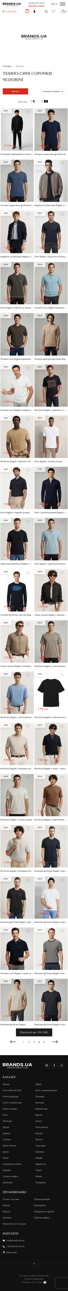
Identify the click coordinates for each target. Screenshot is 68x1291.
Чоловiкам (27, 11)
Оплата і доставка (11, 1199)
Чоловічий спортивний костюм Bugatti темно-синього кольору (17, 154)
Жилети (39, 1139)
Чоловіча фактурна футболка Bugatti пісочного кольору (51, 359)
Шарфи (39, 1158)
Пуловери (40, 1096)
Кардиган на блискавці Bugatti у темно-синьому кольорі (51, 205)
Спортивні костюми (12, 1164)
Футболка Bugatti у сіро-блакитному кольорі (17, 717)
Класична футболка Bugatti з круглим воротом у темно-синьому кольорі (51, 871)
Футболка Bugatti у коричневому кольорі (51, 819)
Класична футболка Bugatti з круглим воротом (17, 922)
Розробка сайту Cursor (34, 1282)
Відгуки (6, 1211)
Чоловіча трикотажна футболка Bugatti (17, 205)
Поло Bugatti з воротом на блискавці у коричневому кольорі (17, 307)
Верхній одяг (42, 1109)
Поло (5, 1115)
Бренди (6, 1084)
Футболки (7, 1121)
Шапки (39, 1176)
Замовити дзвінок (36, 5)
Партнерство (40, 1205)
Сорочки (7, 1139)
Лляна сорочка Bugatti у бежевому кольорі (17, 666)
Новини (6, 1205)
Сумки (39, 1170)
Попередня (13, 1042)
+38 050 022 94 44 (36, 3)
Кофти (39, 1084)
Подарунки (41, 1182)
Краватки (40, 1152)
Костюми (40, 1102)
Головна (7, 66)
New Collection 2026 (12, 1090)
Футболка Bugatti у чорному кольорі (51, 717)
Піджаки (7, 1170)
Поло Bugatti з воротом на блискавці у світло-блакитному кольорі (51, 564)
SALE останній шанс (12, 1102)
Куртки (39, 1115)
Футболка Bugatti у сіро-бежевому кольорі (51, 666)
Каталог (11, 11)
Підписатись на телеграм (14, 1224)
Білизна (39, 1133)
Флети (6, 1158)
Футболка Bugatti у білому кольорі (16, 819)
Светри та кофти (10, 1176)
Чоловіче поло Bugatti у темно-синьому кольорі (17, 973)
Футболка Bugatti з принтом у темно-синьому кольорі (51, 410)
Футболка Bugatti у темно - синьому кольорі (51, 768)
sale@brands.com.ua (15, 1240)
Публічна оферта (42, 1217)
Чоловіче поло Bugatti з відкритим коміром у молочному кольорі (17, 410)
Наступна (55, 1042)
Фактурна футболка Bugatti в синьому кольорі (51, 1024)
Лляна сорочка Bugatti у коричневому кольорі (51, 615)
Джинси (6, 1133)
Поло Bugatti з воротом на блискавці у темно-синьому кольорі (51, 256)
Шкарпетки (41, 1164)
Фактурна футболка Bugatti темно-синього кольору (51, 973)
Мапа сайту (11, 1252)
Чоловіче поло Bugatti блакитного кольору (51, 307)
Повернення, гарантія (44, 1211)
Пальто (39, 1121)
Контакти (7, 1217)
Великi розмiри (10, 1109)
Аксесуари (40, 1145)
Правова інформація (34, 1279)
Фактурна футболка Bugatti (12, 1024)
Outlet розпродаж (11, 1096)
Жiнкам (34, 11)
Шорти (6, 1127)
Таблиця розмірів (42, 1199)
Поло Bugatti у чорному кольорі (15, 512)
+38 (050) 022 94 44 (15, 1246)
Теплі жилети (42, 1127)
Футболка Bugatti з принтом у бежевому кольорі (17, 461)
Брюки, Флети (9, 1145)
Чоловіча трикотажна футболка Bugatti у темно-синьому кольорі (51, 154)
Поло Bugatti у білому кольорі (48, 461)
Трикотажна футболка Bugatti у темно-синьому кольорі (17, 564)
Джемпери (7, 1182)
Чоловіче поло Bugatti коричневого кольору (17, 359)
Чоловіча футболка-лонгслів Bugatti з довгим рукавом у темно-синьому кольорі (17, 615)
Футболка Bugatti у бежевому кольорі (17, 768)
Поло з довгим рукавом (46, 1090)
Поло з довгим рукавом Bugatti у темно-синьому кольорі (51, 512)
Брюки (6, 1152)
